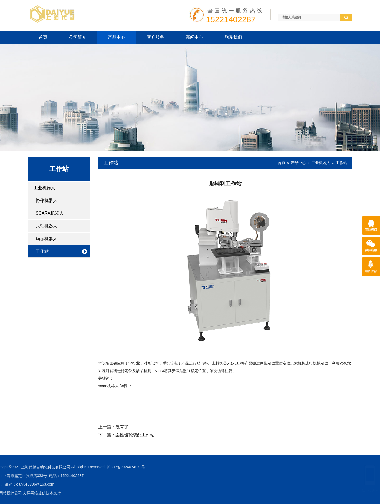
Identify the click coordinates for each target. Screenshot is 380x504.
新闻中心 (194, 37)
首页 (43, 37)
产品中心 (116, 37)
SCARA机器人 (50, 213)
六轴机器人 (46, 226)
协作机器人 (46, 200)
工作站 (42, 251)
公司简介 (77, 37)
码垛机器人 (46, 238)
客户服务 (155, 37)
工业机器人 (44, 187)
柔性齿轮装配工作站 (134, 435)
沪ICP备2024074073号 (21, 467)
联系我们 (233, 37)
